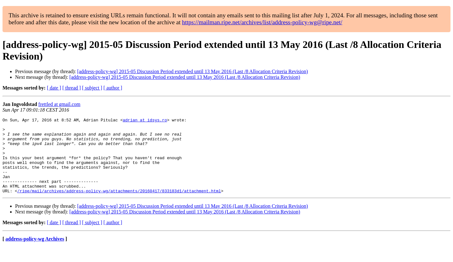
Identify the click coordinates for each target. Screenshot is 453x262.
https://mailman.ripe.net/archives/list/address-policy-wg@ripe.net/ (262, 22)
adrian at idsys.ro (145, 121)
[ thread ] (71, 87)
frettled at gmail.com (59, 104)
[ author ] (112, 87)
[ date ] (54, 87)
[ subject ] (92, 87)
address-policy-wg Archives (34, 254)
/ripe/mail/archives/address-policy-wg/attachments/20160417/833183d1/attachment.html (119, 206)
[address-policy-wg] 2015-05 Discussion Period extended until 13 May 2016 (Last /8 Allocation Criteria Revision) (192, 71)
